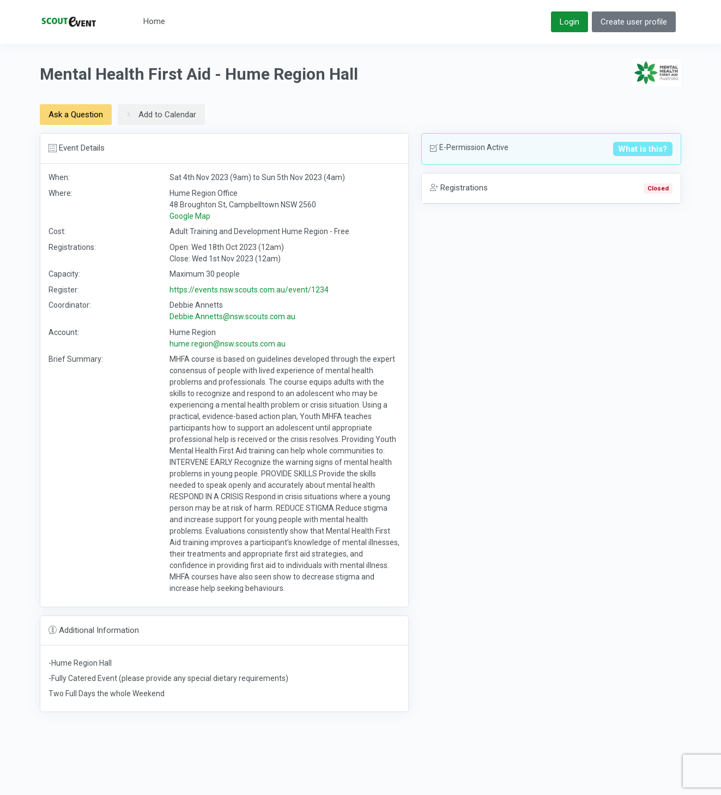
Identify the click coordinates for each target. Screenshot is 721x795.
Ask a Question (76, 114)
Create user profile (634, 22)
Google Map (189, 216)
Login (569, 22)
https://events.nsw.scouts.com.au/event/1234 (249, 289)
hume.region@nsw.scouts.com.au (227, 343)
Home (154, 21)
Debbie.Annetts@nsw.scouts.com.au (232, 316)
